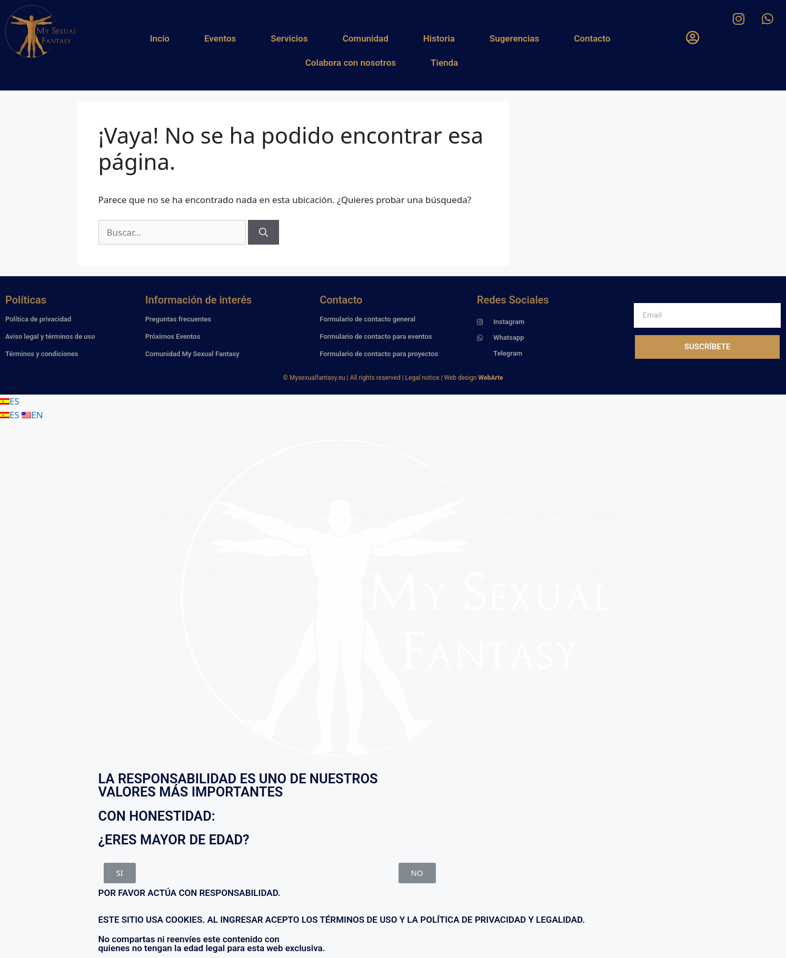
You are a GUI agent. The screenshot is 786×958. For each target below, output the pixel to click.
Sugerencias (514, 38)
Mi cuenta (484, 11)
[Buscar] (263, 232)
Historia (439, 38)
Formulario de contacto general (367, 319)
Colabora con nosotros (350, 62)
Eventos (220, 38)
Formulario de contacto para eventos (376, 336)
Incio (160, 38)
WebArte (491, 377)
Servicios (289, 38)
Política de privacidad (38, 319)
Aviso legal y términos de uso (50, 336)
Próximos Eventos (173, 336)
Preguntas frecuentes (178, 319)
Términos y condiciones (41, 354)
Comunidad (366, 38)
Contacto (592, 38)
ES (9, 401)
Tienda (444, 62)
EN (32, 415)
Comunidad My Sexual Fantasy (192, 354)
